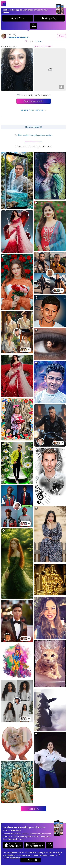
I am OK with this (31, 860)
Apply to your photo (33, 101)
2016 (39, 41)
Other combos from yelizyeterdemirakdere (33, 135)
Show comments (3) (33, 127)
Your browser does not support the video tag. (50, 69)
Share (61, 36)
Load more (33, 808)
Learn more (15, 858)
